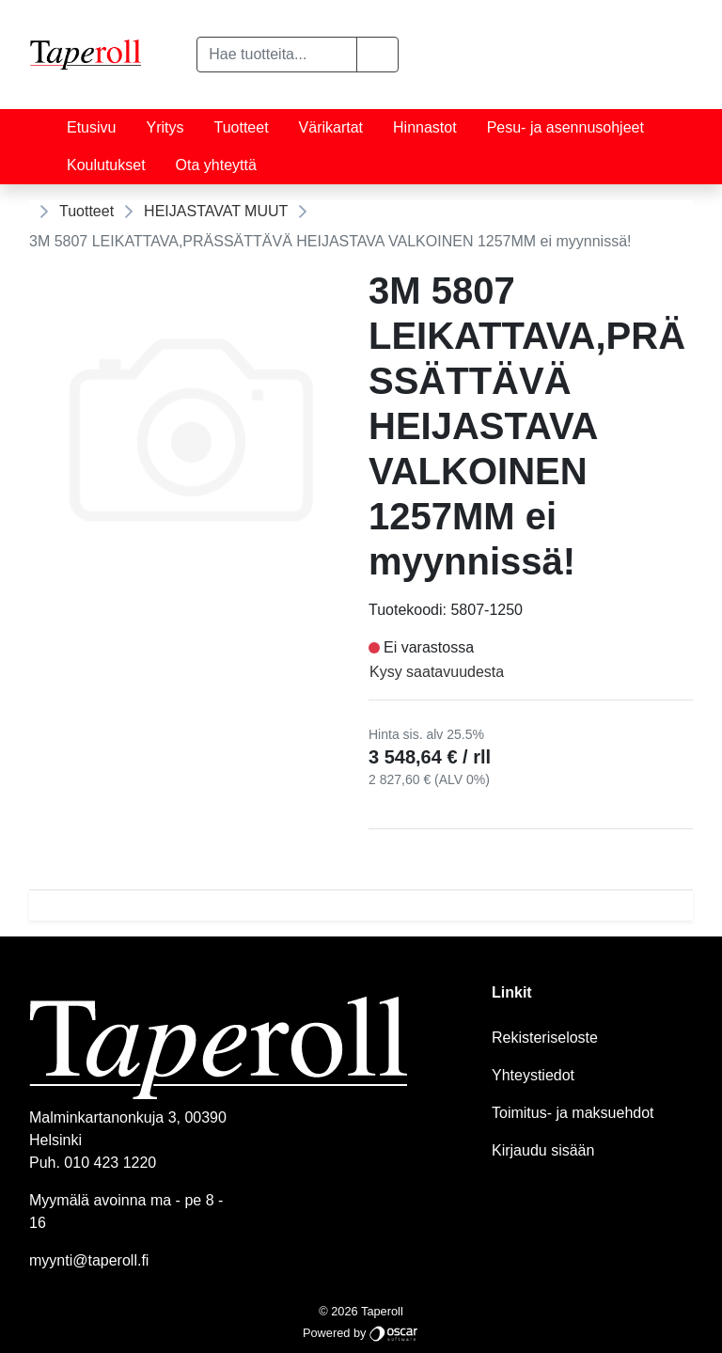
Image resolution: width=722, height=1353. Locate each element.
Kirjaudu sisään (543, 1150)
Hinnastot (425, 127)
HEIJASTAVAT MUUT (216, 211)
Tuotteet (240, 127)
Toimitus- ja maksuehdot (573, 1113)
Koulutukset (106, 165)
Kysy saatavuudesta (436, 672)
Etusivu (91, 127)
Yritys (164, 127)
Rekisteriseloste (545, 1038)
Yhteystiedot (533, 1075)
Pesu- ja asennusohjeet (565, 127)
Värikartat (331, 127)
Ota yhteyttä (216, 165)
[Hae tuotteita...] (276, 54)
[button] (377, 54)
